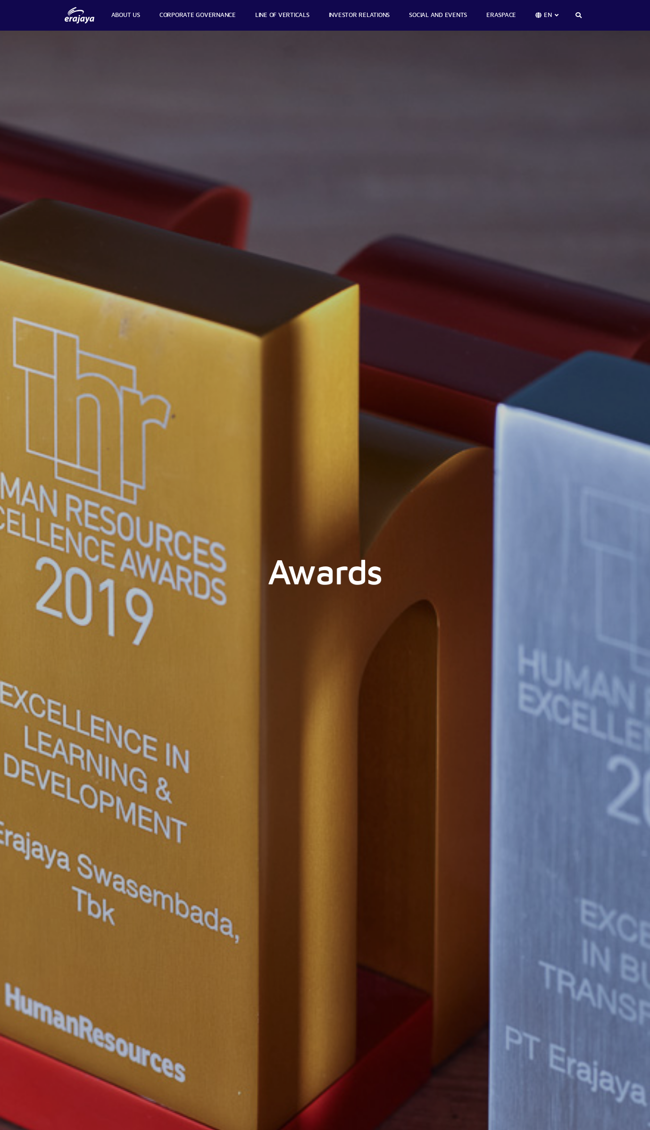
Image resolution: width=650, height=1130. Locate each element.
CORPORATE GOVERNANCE (197, 15)
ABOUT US (125, 15)
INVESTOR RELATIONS (359, 15)
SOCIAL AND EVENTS (438, 15)
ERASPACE (501, 15)
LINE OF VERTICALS (282, 15)
